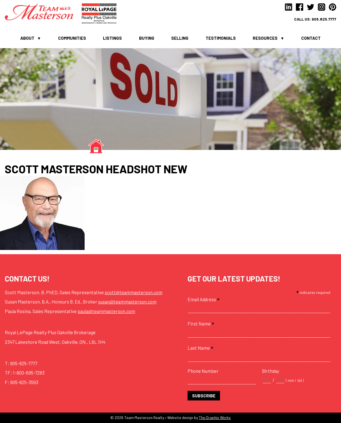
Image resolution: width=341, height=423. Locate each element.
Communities (72, 38)
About (27, 38)
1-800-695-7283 (29, 372)
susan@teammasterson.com (127, 301)
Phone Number (203, 371)
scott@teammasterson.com (133, 292)
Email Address (203, 299)
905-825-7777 (23, 363)
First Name (201, 324)
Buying (146, 38)
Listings (112, 38)
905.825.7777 (324, 19)
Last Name (200, 348)
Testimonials (221, 38)
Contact (311, 38)
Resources (265, 38)
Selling (179, 38)
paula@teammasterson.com (106, 311)
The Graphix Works (215, 417)
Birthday (270, 371)
